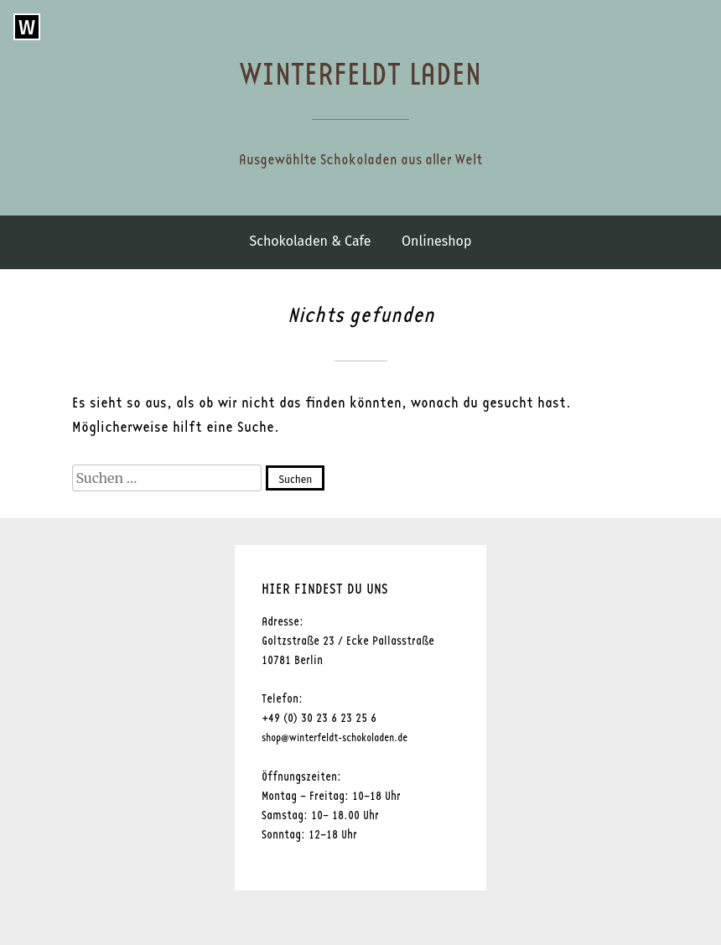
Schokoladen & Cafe (310, 241)
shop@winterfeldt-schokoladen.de (334, 738)
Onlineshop (436, 241)
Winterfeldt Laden (360, 75)
